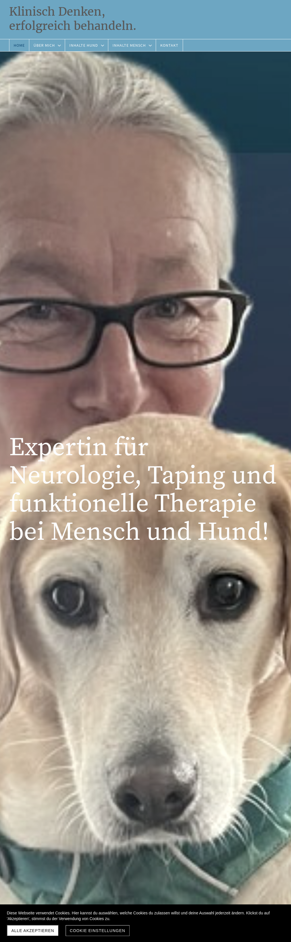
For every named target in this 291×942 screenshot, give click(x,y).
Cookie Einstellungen (97, 930)
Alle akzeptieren (32, 930)
